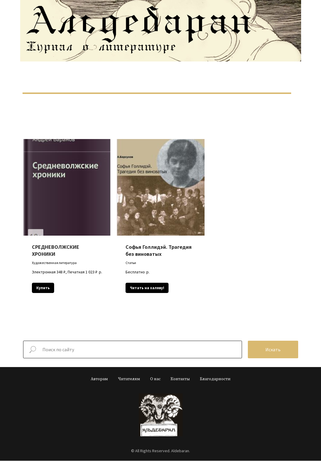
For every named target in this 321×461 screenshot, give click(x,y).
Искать (273, 350)
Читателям (129, 379)
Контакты (180, 379)
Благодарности (215, 379)
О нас (155, 379)
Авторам (99, 379)
